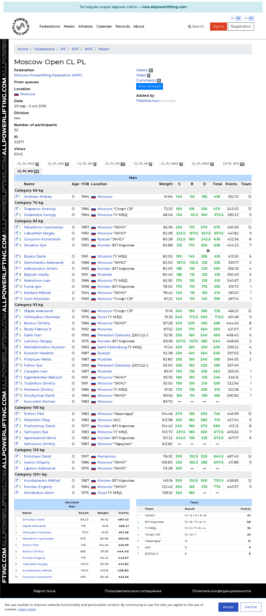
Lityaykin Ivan (36, 371)
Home (23, 49)
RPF (75, 49)
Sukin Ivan (33, 335)
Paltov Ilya (33, 365)
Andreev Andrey (38, 197)
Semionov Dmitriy (39, 444)
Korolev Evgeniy (38, 487)
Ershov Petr (34, 414)
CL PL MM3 (203, 164)
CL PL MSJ (58, 164)
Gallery (142, 70)
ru (233, 18)
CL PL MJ (115, 164)
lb (246, 18)
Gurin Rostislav (37, 299)
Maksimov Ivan (37, 281)
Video (141, 75)
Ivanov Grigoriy (37, 462)
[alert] (133, 7)
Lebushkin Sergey (39, 233)
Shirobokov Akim (39, 493)
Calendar (104, 26)
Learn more (27, 609)
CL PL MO (28, 171)
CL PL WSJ (28, 164)
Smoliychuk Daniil (39, 396)
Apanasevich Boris (40, 438)
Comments (146, 80)
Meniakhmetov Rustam (44, 347)
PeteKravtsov (148, 101)
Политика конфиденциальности (221, 591)
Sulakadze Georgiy (40, 215)
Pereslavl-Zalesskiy (114, 335)
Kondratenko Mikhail (42, 481)
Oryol (102, 317)
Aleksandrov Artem (41, 269)
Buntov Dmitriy (37, 323)
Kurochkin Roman (39, 402)
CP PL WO (233, 164)
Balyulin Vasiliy (36, 275)
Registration (241, 26)
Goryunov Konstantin (42, 239)
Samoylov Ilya (36, 432)
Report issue (44, 591)
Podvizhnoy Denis (39, 426)
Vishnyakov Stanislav (42, 317)
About (138, 26)
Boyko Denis (35, 256)
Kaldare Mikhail (37, 293)
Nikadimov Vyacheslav (43, 227)
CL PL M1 (143, 164)
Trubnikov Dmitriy (39, 383)
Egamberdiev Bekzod (43, 377)
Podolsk (104, 275)
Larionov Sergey (38, 341)
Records (122, 26)
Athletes (85, 26)
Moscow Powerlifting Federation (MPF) (48, 75)
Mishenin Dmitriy (38, 390)
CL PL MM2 (172, 164)
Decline (251, 607)
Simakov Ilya (35, 245)
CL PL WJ (87, 164)
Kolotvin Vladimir (39, 353)
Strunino (105, 256)
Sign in (218, 26)
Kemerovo (106, 456)
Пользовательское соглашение (133, 591)
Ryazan (104, 239)
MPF (89, 49)
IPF (63, 49)
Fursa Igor (33, 287)
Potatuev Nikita (37, 359)
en (238, 18)
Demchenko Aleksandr (44, 263)
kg (251, 18)
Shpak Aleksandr (38, 311)
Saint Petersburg (112, 347)
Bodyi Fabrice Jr (38, 329)
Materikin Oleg (37, 420)
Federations (49, 26)
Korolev (104, 245)
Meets (69, 26)
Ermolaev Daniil (37, 456)
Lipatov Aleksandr (40, 468)
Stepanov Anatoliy (40, 209)
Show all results (149, 86)
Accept (228, 607)
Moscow (27, 94)
